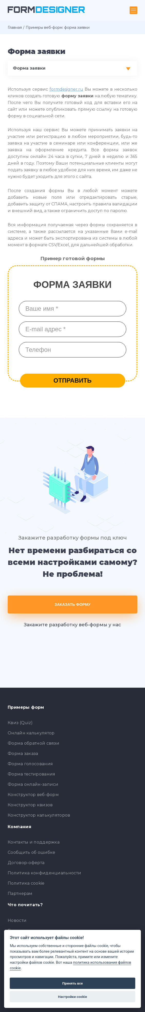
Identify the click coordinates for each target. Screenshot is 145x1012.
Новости (17, 920)
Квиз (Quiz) (20, 722)
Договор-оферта (26, 862)
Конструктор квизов (30, 804)
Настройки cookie (72, 997)
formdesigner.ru (66, 89)
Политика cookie (26, 883)
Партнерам (20, 893)
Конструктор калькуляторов (39, 815)
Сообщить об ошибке (31, 852)
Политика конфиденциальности (44, 873)
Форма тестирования (31, 774)
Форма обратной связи (33, 743)
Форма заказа (23, 753)
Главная (15, 27)
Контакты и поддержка (34, 842)
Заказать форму (73, 604)
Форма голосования (30, 763)
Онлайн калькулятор (31, 733)
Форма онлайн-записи (33, 784)
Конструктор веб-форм (33, 794)
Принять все (72, 983)
